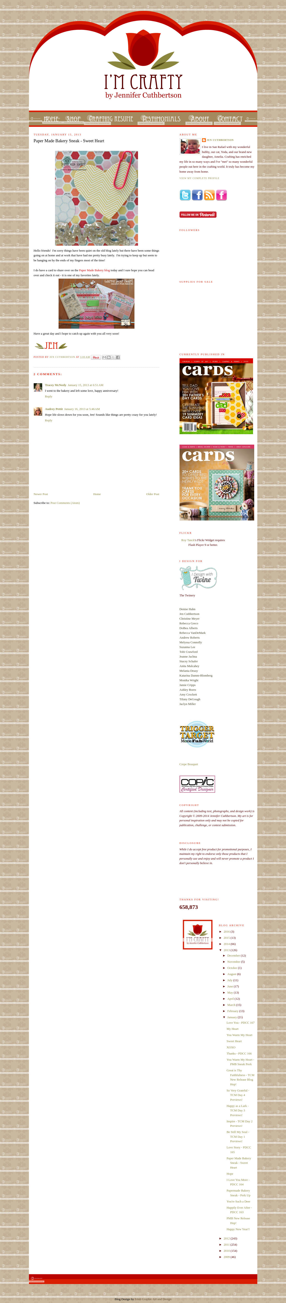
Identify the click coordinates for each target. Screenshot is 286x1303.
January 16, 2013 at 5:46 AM (82, 409)
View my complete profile (200, 178)
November (234, 961)
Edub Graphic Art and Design (153, 1299)
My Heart (232, 1029)
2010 (227, 1250)
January (232, 1017)
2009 (227, 1257)
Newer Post (41, 494)
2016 (227, 931)
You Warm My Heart (239, 1035)
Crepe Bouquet (189, 764)
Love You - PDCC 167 (240, 1022)
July (230, 980)
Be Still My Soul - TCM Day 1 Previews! (237, 1136)
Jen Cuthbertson (63, 357)
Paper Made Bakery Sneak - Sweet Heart (238, 1162)
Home (97, 494)
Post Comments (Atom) (65, 503)
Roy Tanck (188, 540)
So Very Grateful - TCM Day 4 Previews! (237, 1095)
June (230, 986)
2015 (227, 937)
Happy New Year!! (238, 1229)
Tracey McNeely (55, 385)
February (233, 1011)
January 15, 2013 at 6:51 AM (85, 385)
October (232, 968)
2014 (227, 944)
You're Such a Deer (238, 1201)
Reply (48, 396)
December (234, 955)
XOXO (230, 1047)
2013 (227, 950)
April (231, 998)
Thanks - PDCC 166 (239, 1053)
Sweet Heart (234, 1041)
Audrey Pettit (54, 409)
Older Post (152, 494)
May (230, 992)
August (232, 974)
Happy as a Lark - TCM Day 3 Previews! (237, 1110)
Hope (229, 1173)
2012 (227, 1238)
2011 (227, 1244)
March (231, 1005)
